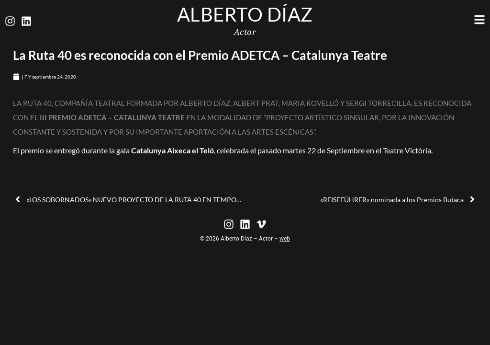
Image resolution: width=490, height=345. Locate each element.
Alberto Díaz (245, 14)
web (284, 238)
